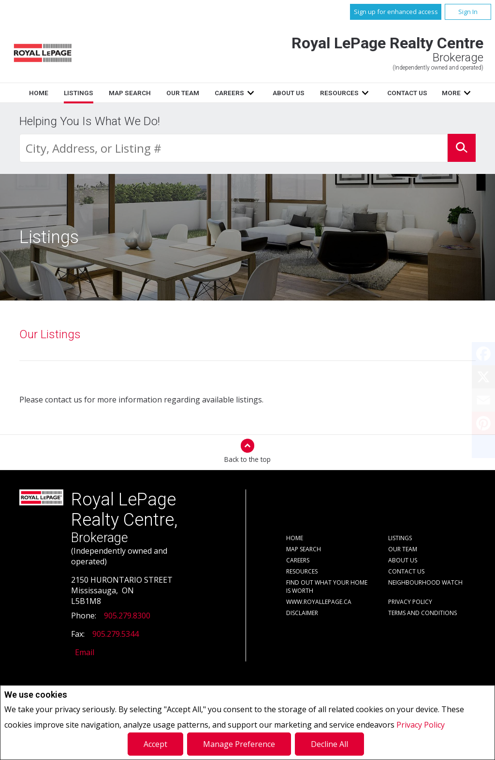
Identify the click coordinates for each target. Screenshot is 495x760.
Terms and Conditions (422, 613)
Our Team (182, 93)
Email (84, 652)
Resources (339, 93)
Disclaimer (302, 613)
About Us (289, 93)
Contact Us (407, 93)
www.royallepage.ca (318, 602)
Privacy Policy (420, 724)
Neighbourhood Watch (425, 582)
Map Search (130, 93)
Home (38, 93)
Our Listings (50, 334)
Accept (155, 744)
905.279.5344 (115, 634)
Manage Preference (239, 744)
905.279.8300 (127, 615)
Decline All (329, 744)
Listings (78, 93)
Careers (229, 93)
